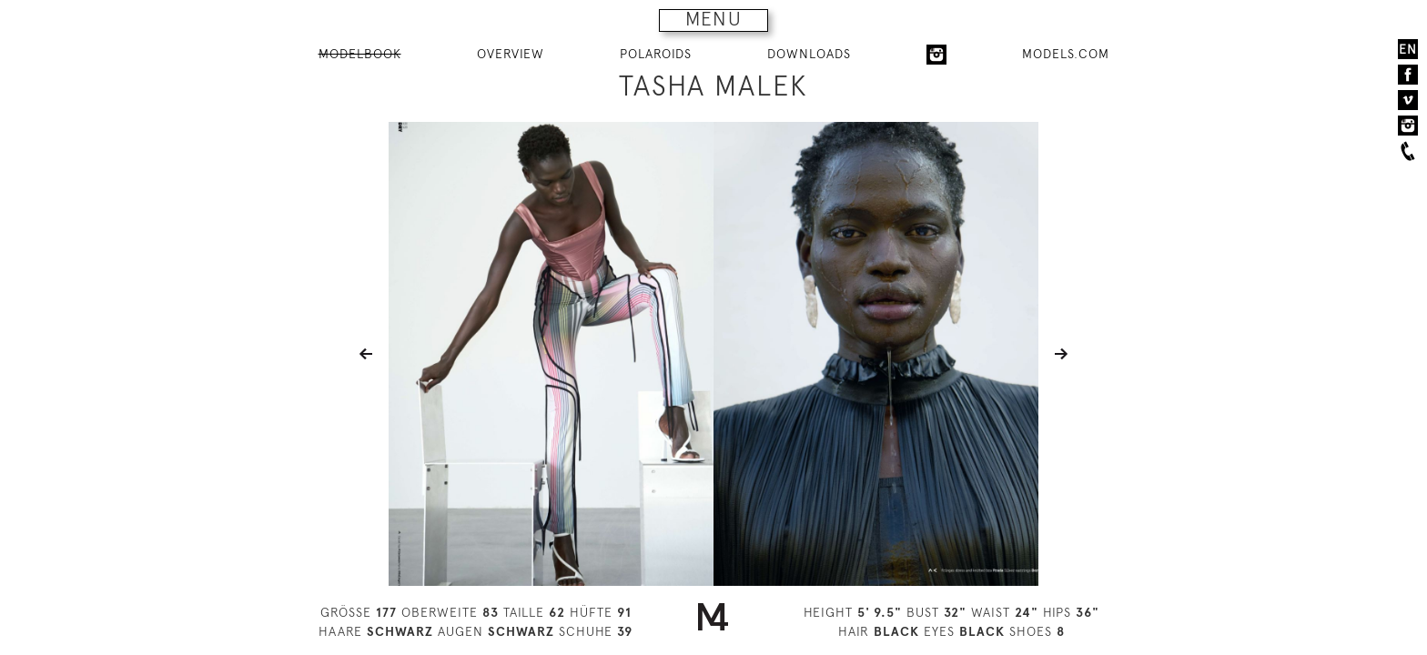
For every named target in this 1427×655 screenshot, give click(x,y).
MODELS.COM (1065, 53)
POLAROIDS (656, 53)
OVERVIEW (510, 53)
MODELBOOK (360, 53)
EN (1408, 49)
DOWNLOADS (809, 53)
